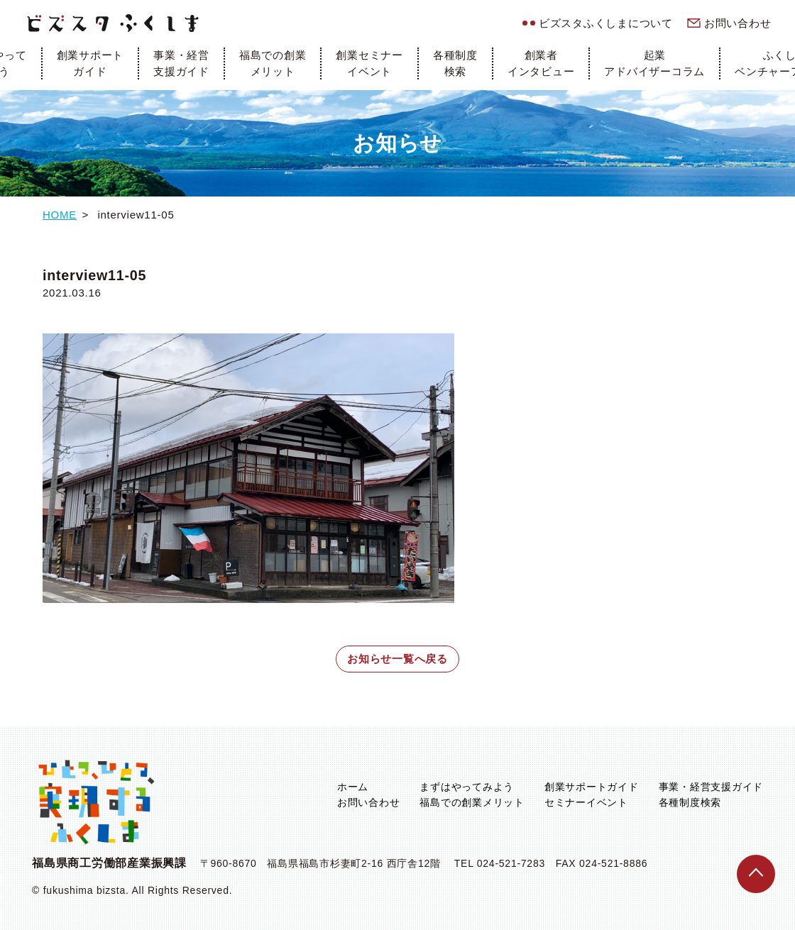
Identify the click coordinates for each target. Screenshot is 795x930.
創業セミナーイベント (369, 63)
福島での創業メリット (273, 63)
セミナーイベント (586, 802)
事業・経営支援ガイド (181, 63)
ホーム (352, 786)
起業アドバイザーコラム (654, 63)
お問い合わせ (738, 23)
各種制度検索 (455, 63)
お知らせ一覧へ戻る (397, 659)
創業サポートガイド (90, 63)
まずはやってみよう (467, 786)
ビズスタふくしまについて (606, 23)
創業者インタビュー (541, 63)
